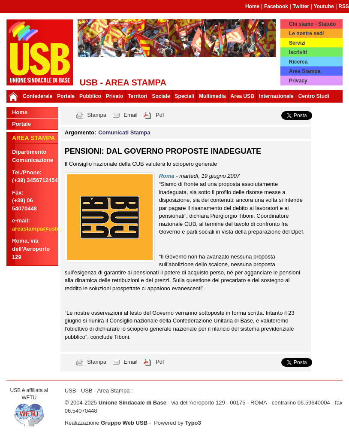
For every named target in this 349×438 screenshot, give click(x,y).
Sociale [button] (161, 96)
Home (252, 6)
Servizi (297, 43)
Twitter (301, 6)
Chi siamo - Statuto (312, 24)
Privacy (298, 81)
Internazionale (276, 96)
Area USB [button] (242, 96)
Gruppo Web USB (124, 423)
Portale (66, 96)
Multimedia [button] (212, 96)
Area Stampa (304, 71)
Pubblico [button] (90, 96)
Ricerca (298, 62)
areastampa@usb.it (37, 228)
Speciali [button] (184, 96)
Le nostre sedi (306, 33)
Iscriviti (298, 52)
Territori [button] (137, 96)
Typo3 (193, 423)
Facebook (276, 6)
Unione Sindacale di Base (132, 402)
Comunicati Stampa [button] (124, 132)
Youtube (324, 6)
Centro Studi (313, 96)
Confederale (37, 96)
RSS (343, 6)
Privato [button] (114, 96)
